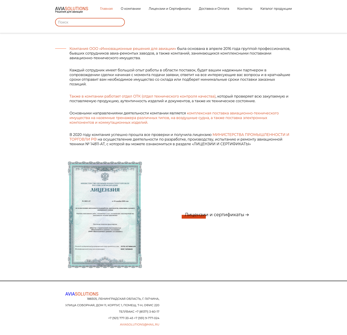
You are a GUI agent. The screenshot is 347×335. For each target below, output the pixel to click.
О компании (131, 9)
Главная (106, 9)
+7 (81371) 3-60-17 (147, 311)
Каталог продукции (276, 9)
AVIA (81, 294)
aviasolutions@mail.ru (139, 324)
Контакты (244, 9)
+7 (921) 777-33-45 (121, 318)
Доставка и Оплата (214, 9)
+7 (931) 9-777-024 (146, 318)
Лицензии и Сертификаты (170, 9)
